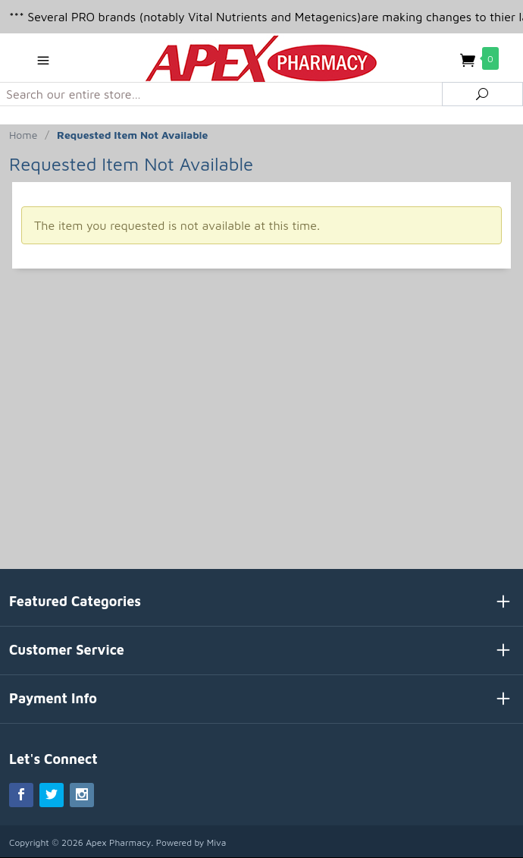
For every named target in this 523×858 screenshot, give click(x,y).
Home (23, 134)
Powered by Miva (191, 842)
